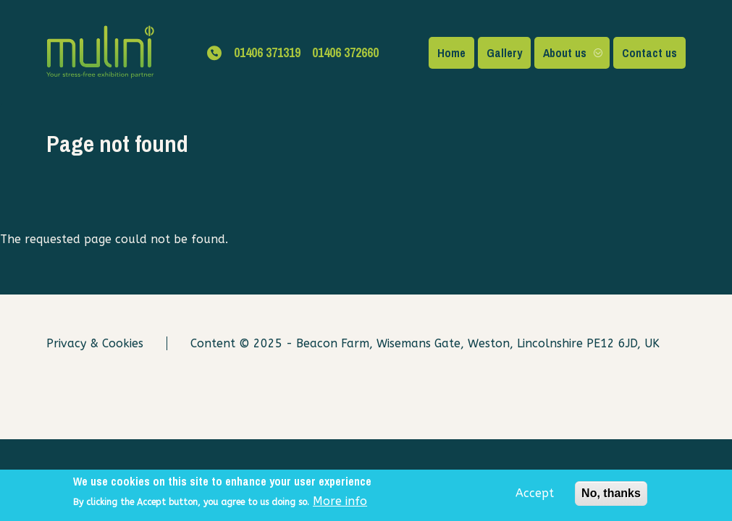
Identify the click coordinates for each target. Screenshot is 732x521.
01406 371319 (267, 52)
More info (340, 504)
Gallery (504, 53)
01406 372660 (345, 52)
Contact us (649, 53)
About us (564, 53)
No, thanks (611, 496)
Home (451, 53)
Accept (535, 496)
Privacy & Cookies (94, 343)
